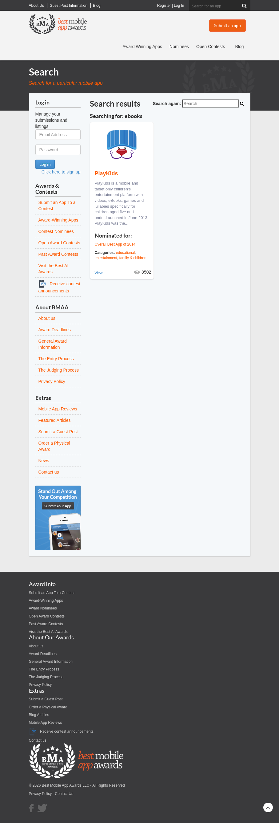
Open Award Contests (59, 242)
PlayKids (106, 173)
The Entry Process (56, 358)
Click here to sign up (61, 171)
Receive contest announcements (61, 731)
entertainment (106, 258)
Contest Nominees (56, 231)
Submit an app (227, 25)
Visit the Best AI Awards (48, 631)
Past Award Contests (58, 254)
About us (46, 318)
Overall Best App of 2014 (115, 244)
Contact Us (64, 794)
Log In (179, 5)
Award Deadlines (54, 329)
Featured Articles (54, 420)
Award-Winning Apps (58, 220)
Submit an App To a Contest (52, 593)
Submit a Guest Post (58, 431)
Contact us (48, 472)
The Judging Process (58, 370)
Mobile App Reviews (57, 408)
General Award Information (51, 661)
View (99, 273)
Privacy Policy (51, 381)
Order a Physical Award (48, 707)
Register (164, 5)
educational (125, 253)
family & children (132, 258)
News (43, 460)
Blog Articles (39, 715)
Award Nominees (43, 608)
